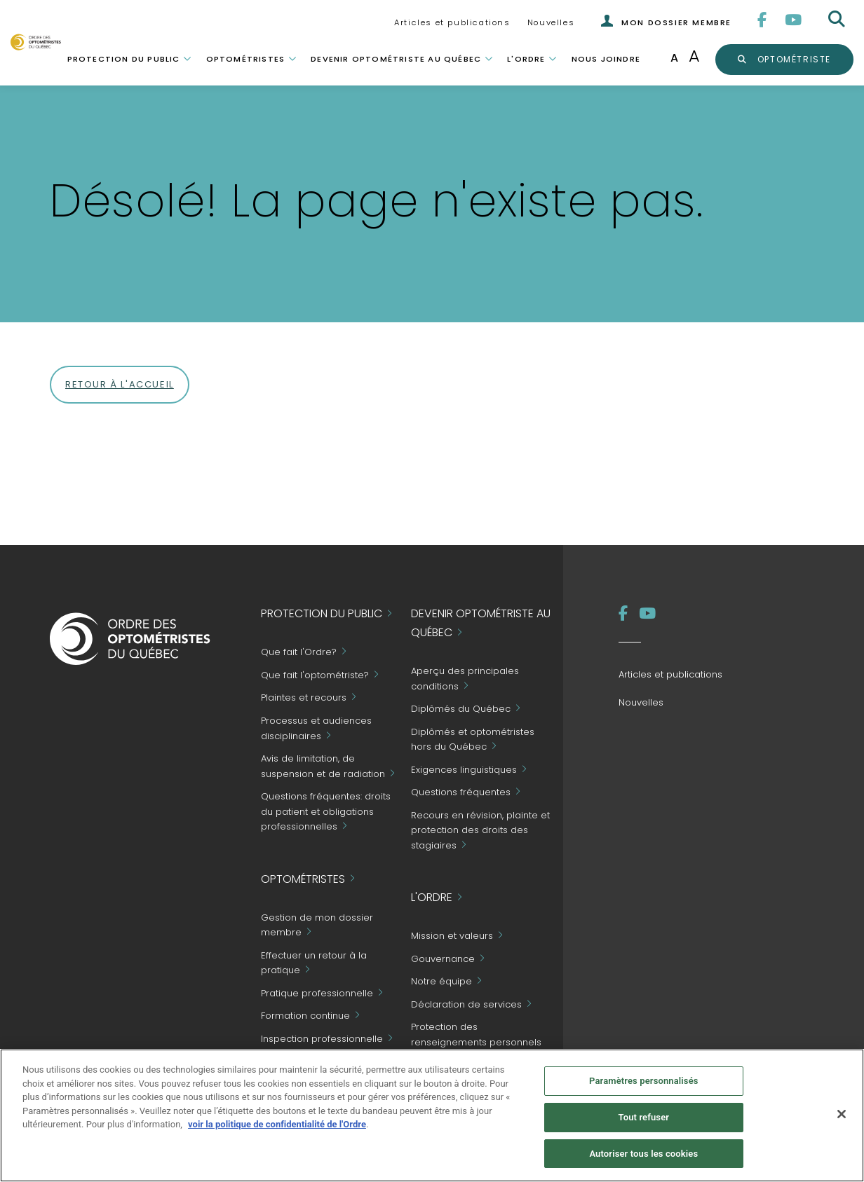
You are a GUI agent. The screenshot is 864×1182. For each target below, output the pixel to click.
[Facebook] (762, 20)
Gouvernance (443, 958)
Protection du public (123, 58)
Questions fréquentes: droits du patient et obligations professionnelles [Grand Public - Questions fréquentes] (326, 812)
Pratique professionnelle (317, 993)
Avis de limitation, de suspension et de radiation (323, 766)
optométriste (793, 59)
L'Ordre (526, 58)
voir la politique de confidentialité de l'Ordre (277, 1128)
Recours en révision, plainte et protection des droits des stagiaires (480, 831)
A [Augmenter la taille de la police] (694, 55)
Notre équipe (441, 982)
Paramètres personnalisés (643, 1085)
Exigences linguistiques (464, 769)
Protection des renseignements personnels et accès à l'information (476, 1042)
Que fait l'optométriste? (315, 675)
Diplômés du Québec (461, 708)
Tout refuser (644, 1121)
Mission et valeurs (452, 936)
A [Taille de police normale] (674, 58)
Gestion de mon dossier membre (317, 925)
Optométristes (245, 58)
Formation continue (305, 1016)
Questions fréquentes (461, 792)
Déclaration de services (466, 1004)
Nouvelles (550, 22)
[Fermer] (841, 1118)
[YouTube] (793, 20)
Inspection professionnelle (322, 1038)
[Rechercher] (838, 19)
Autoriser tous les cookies (643, 1158)
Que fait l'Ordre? (299, 652)
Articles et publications (452, 22)
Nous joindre (606, 58)
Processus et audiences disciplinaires (316, 728)
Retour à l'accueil (119, 384)
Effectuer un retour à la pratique (314, 963)
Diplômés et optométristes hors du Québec (472, 739)
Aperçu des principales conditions (465, 678)
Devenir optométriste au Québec (396, 58)
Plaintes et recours (303, 698)
